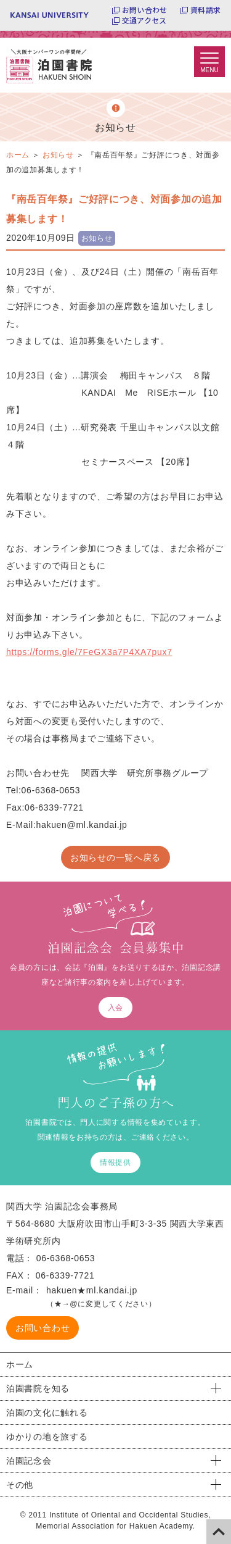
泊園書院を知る (38, 1388)
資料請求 (205, 10)
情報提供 (115, 1162)
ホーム (19, 1364)
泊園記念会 (29, 1461)
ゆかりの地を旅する (46, 1437)
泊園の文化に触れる (46, 1412)
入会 (115, 1007)
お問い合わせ (144, 10)
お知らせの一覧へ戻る (115, 857)
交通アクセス (144, 20)
